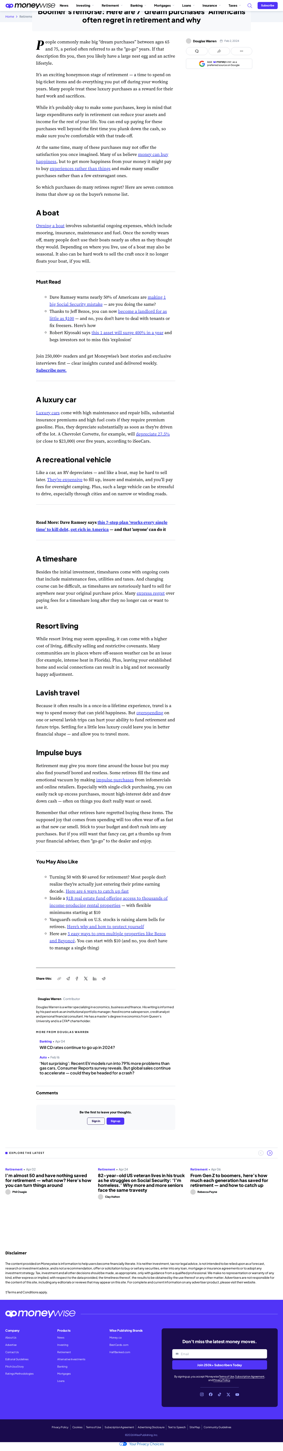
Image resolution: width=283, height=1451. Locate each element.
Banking (138, 5)
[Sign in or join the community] (268, 5)
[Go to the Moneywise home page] (30, 5)
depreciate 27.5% (153, 434)
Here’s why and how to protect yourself (105, 926)
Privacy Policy (221, 1380)
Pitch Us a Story (14, 1366)
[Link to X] (228, 1394)
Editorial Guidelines (17, 1359)
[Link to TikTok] (219, 1394)
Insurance (212, 5)
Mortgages (164, 5)
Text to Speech (177, 1427)
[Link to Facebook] (210, 1394)
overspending (149, 713)
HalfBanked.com (119, 1352)
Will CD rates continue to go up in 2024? (77, 1047)
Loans (188, 5)
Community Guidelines (217, 1427)
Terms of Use (226, 1376)
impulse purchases (115, 780)
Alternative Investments (71, 1359)
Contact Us (12, 1352)
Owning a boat (50, 225)
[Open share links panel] (219, 51)
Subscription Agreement (249, 1376)
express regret (151, 593)
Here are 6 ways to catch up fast (97, 891)
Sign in (96, 1121)
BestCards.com (118, 1345)
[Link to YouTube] (237, 1394)
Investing (85, 5)
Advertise (11, 1345)
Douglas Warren (49, 999)
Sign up (115, 1121)
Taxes (235, 5)
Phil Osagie (19, 1192)
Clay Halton (112, 1196)
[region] (141, 1198)
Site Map (194, 1427)
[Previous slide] (261, 1153)
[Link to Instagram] (202, 1394)
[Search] (249, 5)
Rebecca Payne (207, 1192)
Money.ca (115, 1337)
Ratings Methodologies (19, 1373)
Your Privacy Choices (141, 1444)
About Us (10, 1337)
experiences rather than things (80, 168)
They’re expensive (64, 479)
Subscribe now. (51, 370)
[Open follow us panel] (241, 51)
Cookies (77, 1427)
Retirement (112, 5)
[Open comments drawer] (197, 51)
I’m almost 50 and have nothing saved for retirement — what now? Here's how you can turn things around (48, 1180)
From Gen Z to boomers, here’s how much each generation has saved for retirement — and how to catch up (229, 1180)
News (64, 5)
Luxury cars (48, 413)
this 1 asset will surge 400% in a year (127, 332)
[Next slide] (269, 1153)
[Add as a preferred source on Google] (219, 64)
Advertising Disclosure (151, 1427)
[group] (141, 1198)
